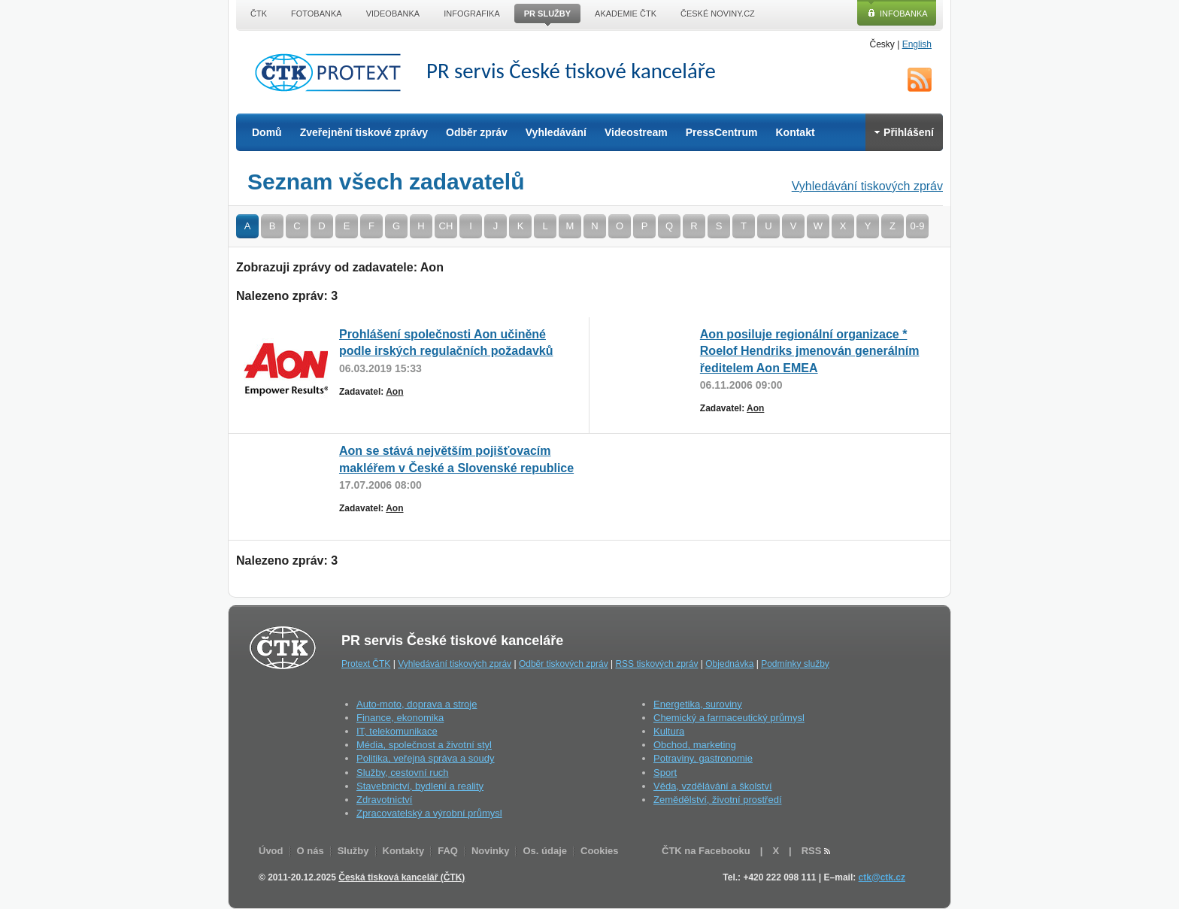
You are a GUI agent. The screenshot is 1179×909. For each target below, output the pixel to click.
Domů (267, 132)
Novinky (490, 850)
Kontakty (404, 850)
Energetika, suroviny (697, 704)
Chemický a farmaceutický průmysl (729, 717)
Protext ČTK (365, 664)
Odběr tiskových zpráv (563, 664)
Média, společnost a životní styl (424, 744)
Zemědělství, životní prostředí (717, 799)
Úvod (271, 850)
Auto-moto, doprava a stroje (416, 704)
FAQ (448, 850)
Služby (353, 850)
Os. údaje (545, 850)
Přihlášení (904, 132)
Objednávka (729, 664)
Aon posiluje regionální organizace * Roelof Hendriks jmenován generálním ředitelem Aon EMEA (810, 351)
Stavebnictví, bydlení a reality (419, 786)
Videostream (636, 132)
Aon (394, 391)
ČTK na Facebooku (706, 850)
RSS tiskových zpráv (656, 664)
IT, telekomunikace (397, 731)
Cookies (599, 850)
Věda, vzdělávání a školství (712, 786)
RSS (920, 80)
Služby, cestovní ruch (402, 772)
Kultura (668, 731)
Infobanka (904, 13)
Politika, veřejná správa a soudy (425, 758)
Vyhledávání (556, 132)
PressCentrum (722, 132)
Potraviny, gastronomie (703, 758)
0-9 (918, 226)
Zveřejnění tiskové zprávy (364, 132)
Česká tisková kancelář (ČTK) (401, 877)
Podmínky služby (795, 664)
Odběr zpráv (477, 132)
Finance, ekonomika (400, 717)
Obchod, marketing (694, 744)
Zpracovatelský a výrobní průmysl (429, 813)
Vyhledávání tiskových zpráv (867, 186)
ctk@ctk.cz (882, 877)
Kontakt (794, 132)
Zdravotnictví (384, 799)
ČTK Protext (332, 72)
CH (446, 226)
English (917, 44)
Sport (665, 772)
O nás (310, 850)
